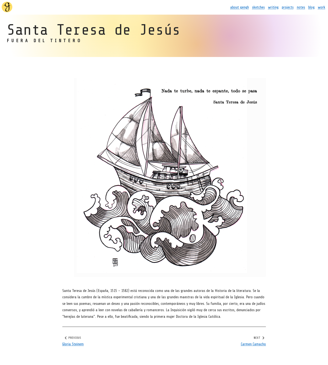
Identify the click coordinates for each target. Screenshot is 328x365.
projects (288, 7)
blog (311, 7)
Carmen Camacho (253, 344)
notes (301, 7)
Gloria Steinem (73, 344)
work (321, 7)
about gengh (239, 7)
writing (273, 7)
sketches (258, 7)
